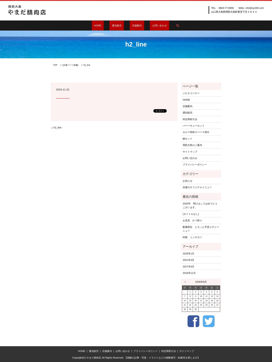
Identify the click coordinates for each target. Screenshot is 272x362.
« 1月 (186, 281)
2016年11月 (189, 273)
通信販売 (119, 25)
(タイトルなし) (191, 214)
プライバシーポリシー (195, 164)
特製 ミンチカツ (192, 237)
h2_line (57, 127)
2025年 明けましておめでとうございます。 (200, 205)
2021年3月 (188, 260)
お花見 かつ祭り (192, 220)
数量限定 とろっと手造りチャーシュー (201, 229)
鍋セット (187, 138)
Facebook (193, 321)
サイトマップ (190, 151)
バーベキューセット (194, 125)
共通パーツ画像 (70, 65)
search (168, 25)
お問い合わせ (152, 25)
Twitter (209, 321)
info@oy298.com (255, 8)
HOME (104, 25)
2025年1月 (188, 253)
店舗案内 (134, 25)
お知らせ (187, 180)
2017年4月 (188, 266)
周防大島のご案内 (192, 145)
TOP (55, 65)
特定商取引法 (190, 119)
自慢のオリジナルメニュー (197, 187)
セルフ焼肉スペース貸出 (196, 132)
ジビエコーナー (191, 93)
